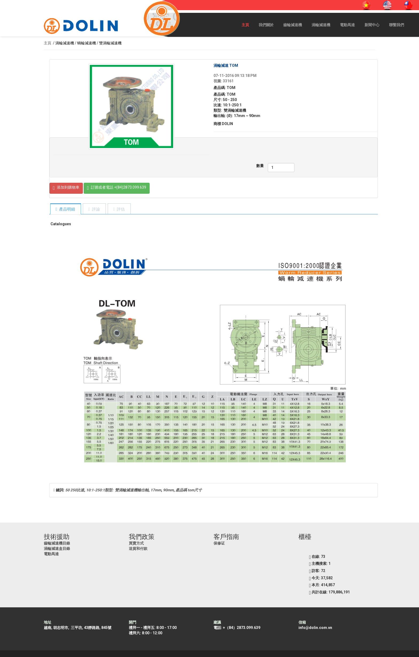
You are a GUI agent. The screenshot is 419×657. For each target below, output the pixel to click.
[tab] (65, 209)
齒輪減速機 (292, 25)
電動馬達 (347, 25)
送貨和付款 (138, 548)
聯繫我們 (396, 25)
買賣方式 (136, 543)
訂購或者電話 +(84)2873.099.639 (116, 188)
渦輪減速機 (321, 25)
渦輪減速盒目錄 (57, 548)
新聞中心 (371, 25)
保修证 (219, 543)
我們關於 (266, 25)
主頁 (245, 25)
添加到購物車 (66, 188)
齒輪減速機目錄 (57, 543)
